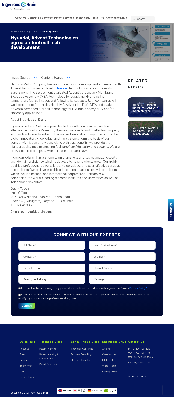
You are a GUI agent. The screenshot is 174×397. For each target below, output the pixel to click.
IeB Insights (108, 360)
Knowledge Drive (116, 17)
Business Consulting (81, 354)
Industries (98, 17)
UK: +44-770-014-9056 (140, 357)
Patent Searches (48, 364)
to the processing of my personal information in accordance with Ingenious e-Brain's (82, 288)
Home (14, 31)
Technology (82, 17)
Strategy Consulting (81, 360)
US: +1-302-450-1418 (139, 352)
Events (23, 354)
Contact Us (136, 341)
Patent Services (64, 17)
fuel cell (62, 88)
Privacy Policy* (138, 288)
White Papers (109, 365)
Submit (27, 305)
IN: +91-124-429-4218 (139, 348)
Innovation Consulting (82, 348)
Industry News (50, 31)
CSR (22, 371)
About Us (20, 17)
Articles (106, 348)
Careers (24, 360)
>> (35, 77)
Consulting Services (40, 17)
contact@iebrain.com (139, 362)
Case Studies (109, 354)
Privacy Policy (27, 377)
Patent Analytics (47, 348)
